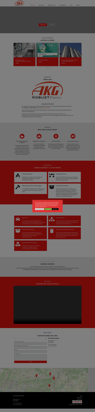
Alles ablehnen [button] (55, 209)
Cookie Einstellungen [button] (39, 209)
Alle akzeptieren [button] (48, 209)
